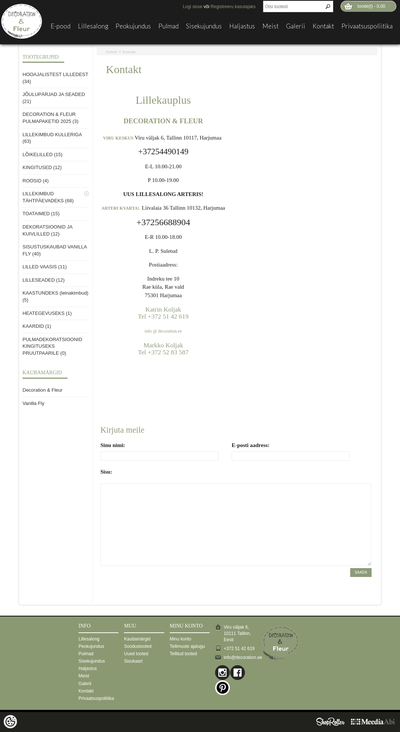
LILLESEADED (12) (44, 280)
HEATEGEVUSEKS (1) (47, 313)
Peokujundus (133, 26)
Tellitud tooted (183, 653)
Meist (270, 26)
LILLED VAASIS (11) (45, 266)
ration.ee (174, 331)
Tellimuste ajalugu (187, 646)
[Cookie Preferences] (10, 721)
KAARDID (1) (37, 326)
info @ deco (155, 331)
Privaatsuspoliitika (367, 26)
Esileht (111, 51)
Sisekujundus (204, 26)
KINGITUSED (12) (42, 167)
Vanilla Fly (33, 403)
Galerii (295, 26)
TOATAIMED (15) (41, 213)
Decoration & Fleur (42, 390)
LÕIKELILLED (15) (42, 154)
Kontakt (323, 26)
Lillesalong (93, 26)
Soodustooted (137, 646)
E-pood (60, 26)
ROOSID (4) (36, 180)
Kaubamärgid (137, 639)
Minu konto (181, 639)
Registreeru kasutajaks (233, 6)
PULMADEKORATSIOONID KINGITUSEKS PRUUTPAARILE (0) (52, 346)
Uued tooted (136, 653)
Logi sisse (192, 6)
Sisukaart (133, 661)
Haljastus (242, 26)
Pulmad (168, 26)
